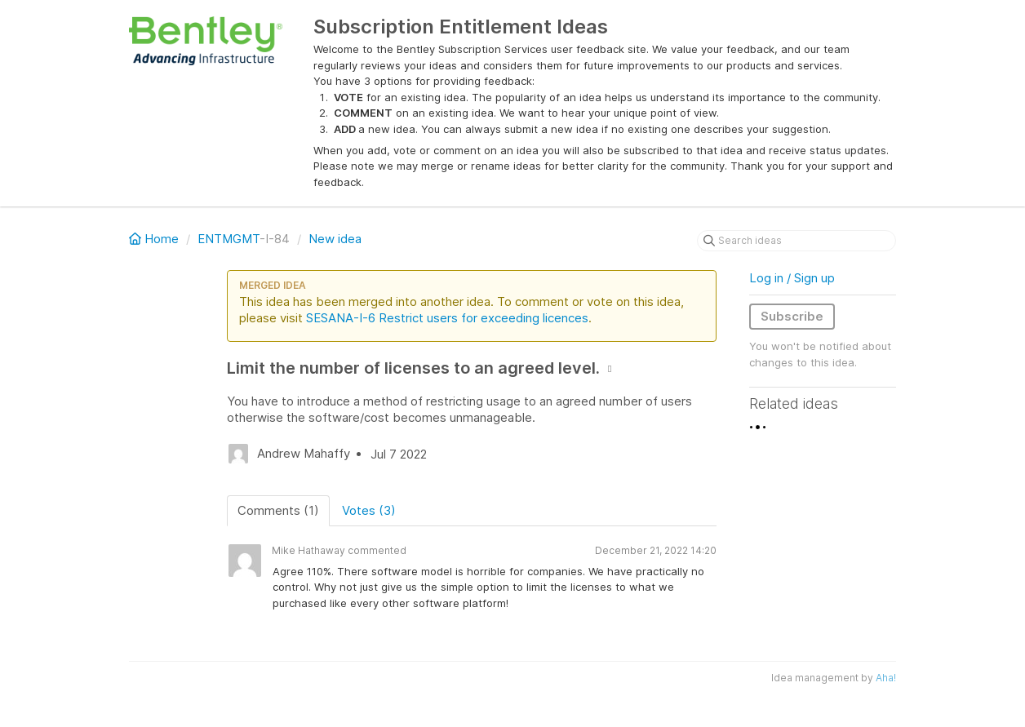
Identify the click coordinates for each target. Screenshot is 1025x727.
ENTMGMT (228, 238)
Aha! (886, 678)
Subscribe (792, 316)
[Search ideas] (796, 240)
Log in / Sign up (792, 278)
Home (155, 238)
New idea (335, 238)
